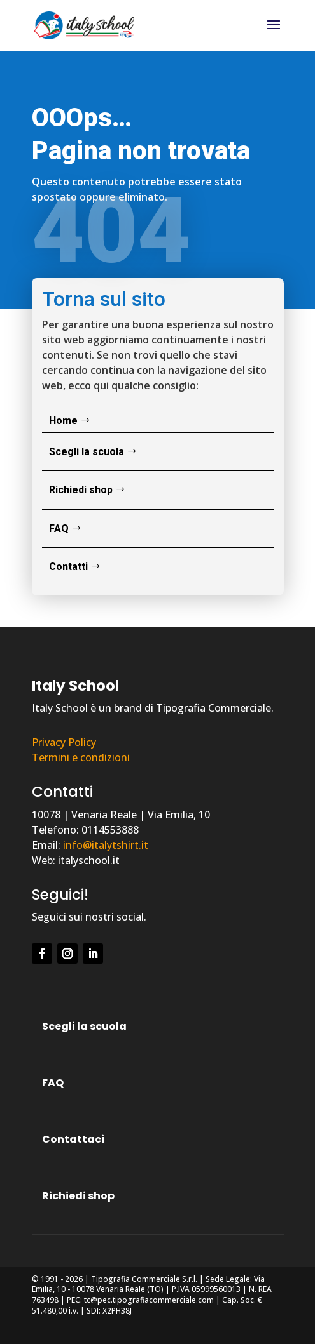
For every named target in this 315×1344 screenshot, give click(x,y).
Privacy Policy (64, 742)
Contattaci (73, 1139)
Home (63, 421)
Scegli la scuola (86, 452)
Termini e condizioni (81, 757)
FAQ (59, 528)
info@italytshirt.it (105, 845)
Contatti (68, 567)
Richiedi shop (81, 490)
